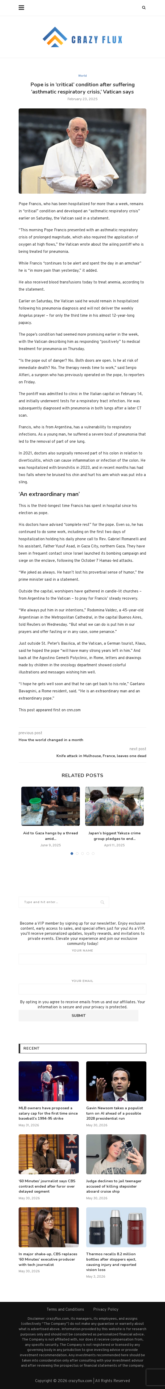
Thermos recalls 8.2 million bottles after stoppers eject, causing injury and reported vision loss (111, 1262)
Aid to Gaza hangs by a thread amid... (50, 836)
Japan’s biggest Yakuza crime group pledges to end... (115, 836)
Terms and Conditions (65, 1309)
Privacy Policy (105, 1309)
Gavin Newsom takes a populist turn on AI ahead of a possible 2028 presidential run (114, 1113)
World (82, 76)
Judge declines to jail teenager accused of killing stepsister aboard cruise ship (114, 1186)
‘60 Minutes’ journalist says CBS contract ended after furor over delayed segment (47, 1186)
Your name (82, 956)
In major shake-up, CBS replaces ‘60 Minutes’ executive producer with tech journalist (48, 1259)
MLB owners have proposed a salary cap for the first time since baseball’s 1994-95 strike (48, 1113)
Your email (82, 987)
